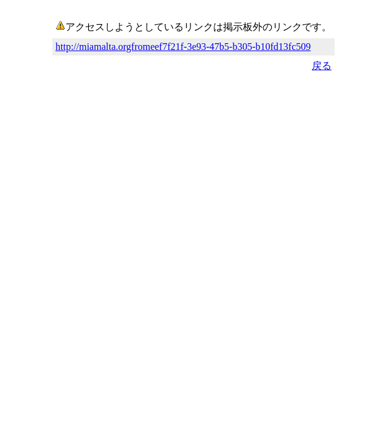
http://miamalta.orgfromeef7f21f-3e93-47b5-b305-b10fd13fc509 (183, 46)
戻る (322, 65)
